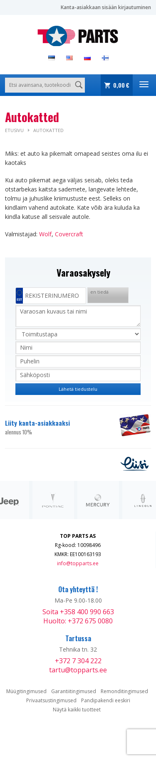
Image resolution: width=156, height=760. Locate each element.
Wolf (45, 234)
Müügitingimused (26, 691)
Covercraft (69, 234)
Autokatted (48, 130)
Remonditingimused (124, 691)
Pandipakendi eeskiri (105, 700)
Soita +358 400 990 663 (78, 611)
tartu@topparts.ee (78, 669)
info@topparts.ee (78, 563)
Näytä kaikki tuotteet (77, 709)
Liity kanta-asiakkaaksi (57, 427)
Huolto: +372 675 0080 (78, 620)
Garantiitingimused (73, 691)
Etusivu (14, 130)
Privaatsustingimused (51, 700)
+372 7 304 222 (78, 660)
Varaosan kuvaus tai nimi (78, 316)
